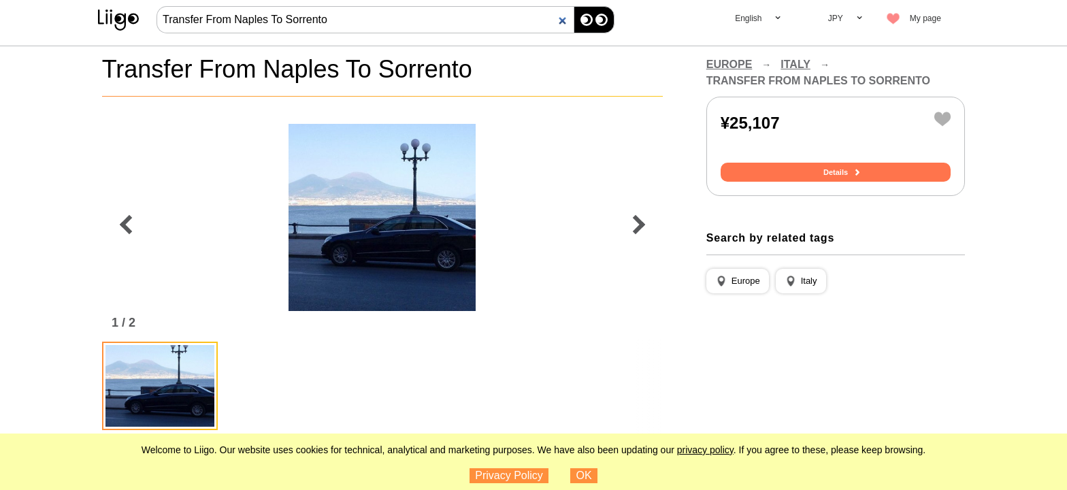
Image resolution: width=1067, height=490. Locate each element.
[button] (737, 281)
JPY (835, 18)
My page (925, 18)
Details (835, 172)
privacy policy (705, 449)
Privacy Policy (509, 475)
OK (584, 475)
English (748, 18)
